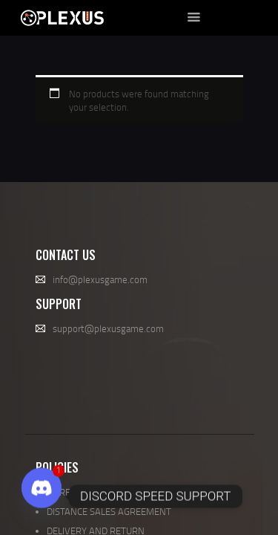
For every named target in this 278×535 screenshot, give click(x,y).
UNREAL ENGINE (81, 492)
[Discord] (41, 496)
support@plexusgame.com (108, 328)
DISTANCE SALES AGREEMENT (109, 511)
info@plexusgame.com (100, 279)
